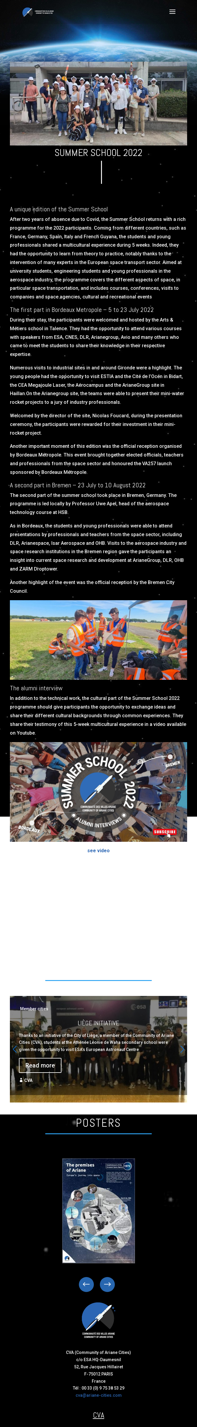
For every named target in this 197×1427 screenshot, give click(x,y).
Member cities (34, 1008)
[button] (182, 1049)
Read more (40, 1065)
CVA (28, 1080)
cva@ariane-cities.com (99, 1395)
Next (103, 1285)
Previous (91, 1285)
